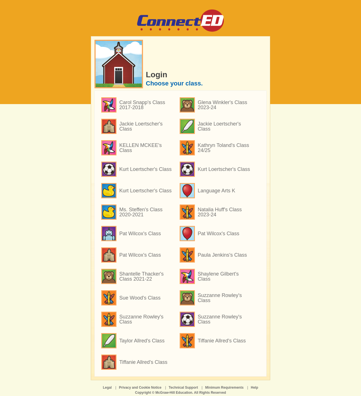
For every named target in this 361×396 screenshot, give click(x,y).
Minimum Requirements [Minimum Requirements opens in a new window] (224, 388)
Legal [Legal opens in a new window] (107, 388)
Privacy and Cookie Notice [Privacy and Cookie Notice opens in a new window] (140, 388)
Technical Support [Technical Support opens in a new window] (183, 388)
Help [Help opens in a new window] (254, 388)
